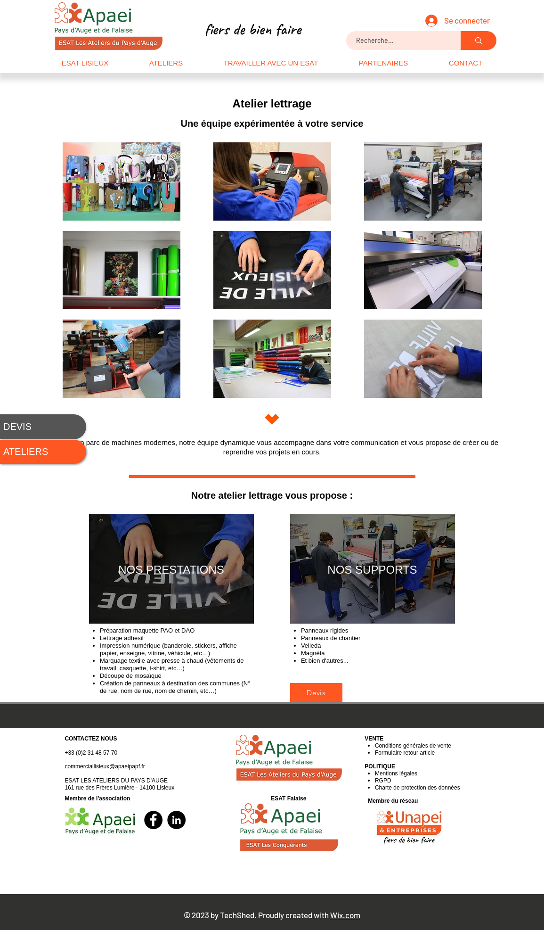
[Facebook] (153, 820)
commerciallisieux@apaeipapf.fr (105, 766)
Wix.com (345, 915)
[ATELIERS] (43, 452)
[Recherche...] (398, 40)
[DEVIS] (43, 426)
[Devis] (316, 692)
